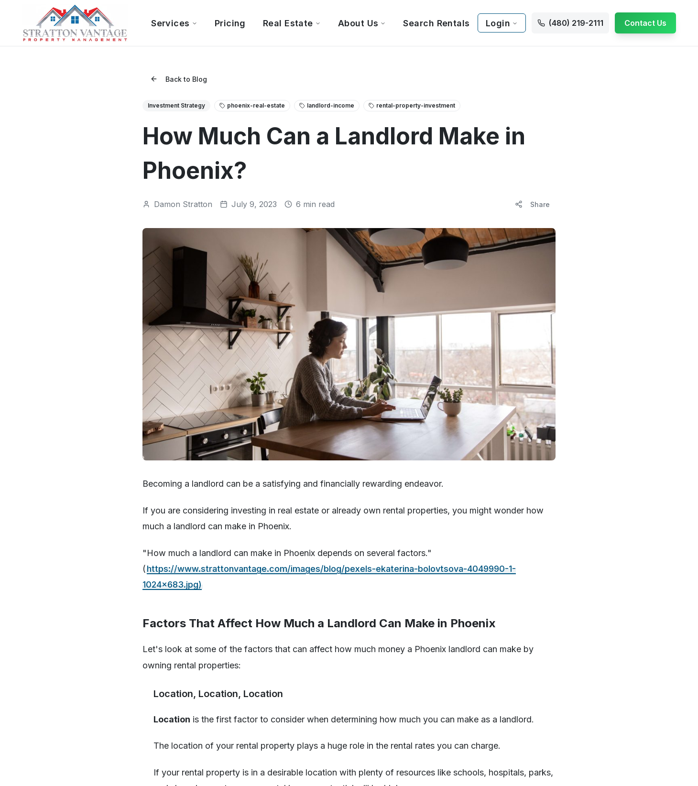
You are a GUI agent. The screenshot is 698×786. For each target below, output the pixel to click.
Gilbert (143, 503)
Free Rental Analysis (277, 360)
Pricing (230, 23)
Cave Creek (264, 475)
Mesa (142, 517)
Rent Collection (492, 374)
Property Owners (272, 332)
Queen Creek (378, 503)
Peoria (367, 489)
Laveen (257, 614)
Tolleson (370, 586)
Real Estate (292, 23)
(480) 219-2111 (517, 486)
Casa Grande (153, 641)
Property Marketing (498, 332)
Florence (259, 544)
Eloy (252, 530)
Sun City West (378, 544)
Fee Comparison (606, 360)
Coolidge (259, 489)
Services (174, 23)
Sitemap (308, 740)
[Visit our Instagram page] (562, 597)
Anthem (145, 572)
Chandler (147, 530)
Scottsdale (150, 489)
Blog (29, 503)
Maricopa (260, 641)
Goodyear (261, 600)
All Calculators (602, 332)
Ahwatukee (151, 558)
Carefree (147, 627)
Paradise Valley (381, 475)
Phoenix (146, 475)
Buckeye (147, 614)
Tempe (144, 544)
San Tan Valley (380, 517)
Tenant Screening (496, 346)
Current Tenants (382, 332)
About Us (362, 23)
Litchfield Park (267, 627)
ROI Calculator (602, 346)
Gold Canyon (265, 586)
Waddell (369, 600)
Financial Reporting (498, 415)
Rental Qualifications (372, 740)
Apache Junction (159, 586)
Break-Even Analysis (612, 387)
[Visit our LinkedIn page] (582, 597)
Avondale (148, 600)
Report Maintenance (389, 374)
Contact (34, 530)
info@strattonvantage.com (538, 503)
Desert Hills (263, 503)
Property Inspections (501, 401)
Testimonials (41, 517)
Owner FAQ (263, 374)
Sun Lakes (373, 558)
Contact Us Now (572, 545)
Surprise (370, 572)
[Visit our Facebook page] (543, 597)
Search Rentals (436, 23)
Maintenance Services (503, 387)
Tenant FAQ (375, 346)
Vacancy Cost (601, 374)
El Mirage (259, 517)
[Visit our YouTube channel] (601, 597)
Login (502, 23)
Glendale (259, 572)
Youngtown (374, 614)
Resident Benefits (384, 360)
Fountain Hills (265, 558)
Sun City (369, 530)
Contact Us (645, 23)
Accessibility (257, 740)
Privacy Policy (196, 740)
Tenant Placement (496, 360)
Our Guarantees (270, 387)
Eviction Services (495, 429)
